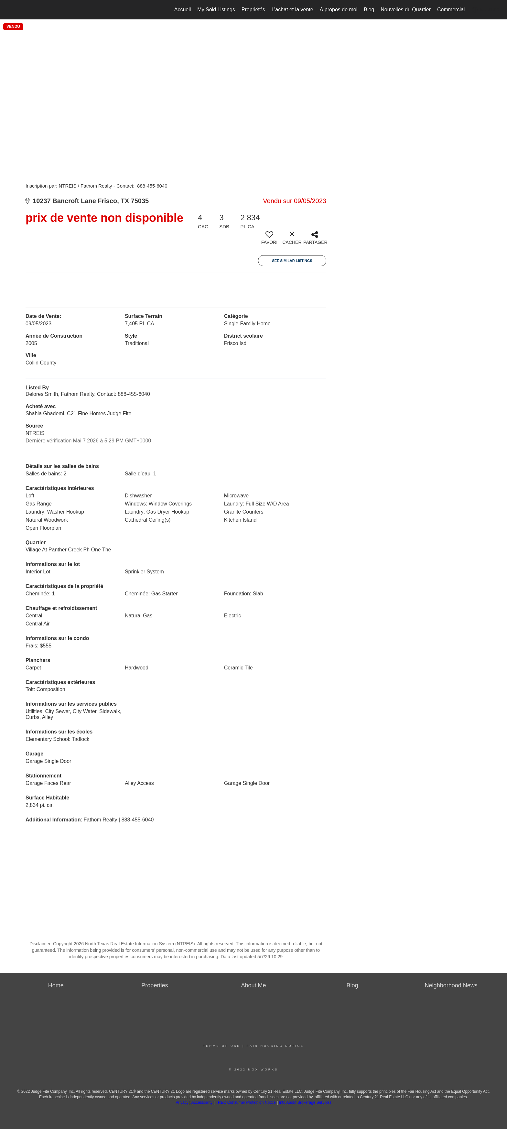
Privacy (182, 1102)
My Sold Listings (216, 9)
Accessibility (201, 1102)
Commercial (451, 9)
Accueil (182, 9)
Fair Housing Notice (275, 1046)
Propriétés (253, 9)
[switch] (269, 240)
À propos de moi (339, 9)
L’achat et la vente (292, 9)
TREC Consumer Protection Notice (246, 1102)
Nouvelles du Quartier (406, 9)
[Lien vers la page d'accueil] (8, 9)
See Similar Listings (292, 261)
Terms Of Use (222, 1046)
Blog (369, 9)
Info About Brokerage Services (305, 1102)
